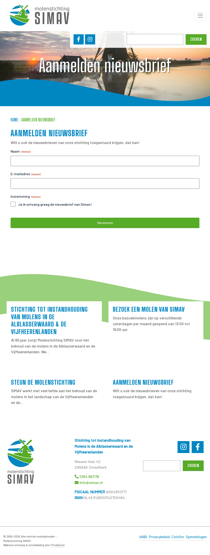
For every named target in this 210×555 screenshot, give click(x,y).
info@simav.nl (91, 482)
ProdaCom (58, 545)
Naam (20, 151)
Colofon (178, 537)
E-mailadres (26, 174)
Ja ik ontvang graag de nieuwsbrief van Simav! (55, 204)
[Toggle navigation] (200, 15)
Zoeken (196, 39)
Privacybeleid (159, 537)
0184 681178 (89, 476)
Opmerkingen (196, 537)
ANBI (143, 537)
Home (14, 119)
